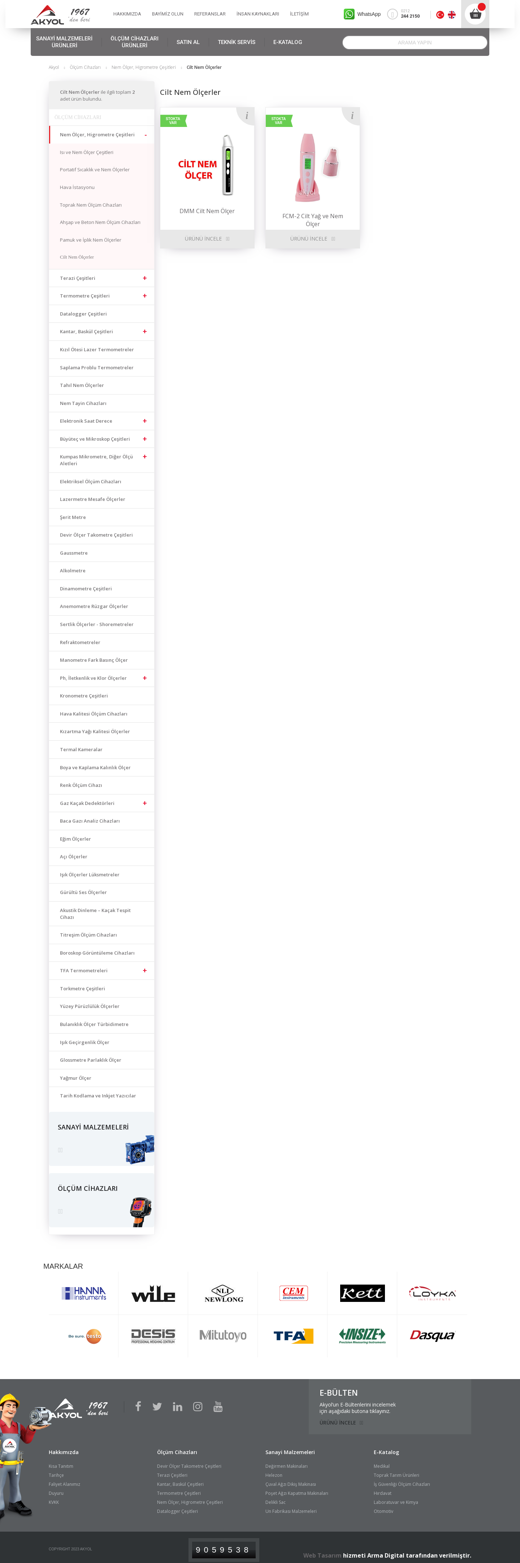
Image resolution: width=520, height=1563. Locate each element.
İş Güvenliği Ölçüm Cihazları (402, 1479)
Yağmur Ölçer (75, 1078)
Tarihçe (56, 1470)
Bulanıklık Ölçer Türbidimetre (94, 1024)
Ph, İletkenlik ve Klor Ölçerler (93, 678)
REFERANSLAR (210, 14)
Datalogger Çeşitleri (83, 314)
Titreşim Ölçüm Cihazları (88, 935)
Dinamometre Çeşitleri (86, 588)
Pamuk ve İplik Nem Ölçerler (90, 240)
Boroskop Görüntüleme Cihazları (97, 953)
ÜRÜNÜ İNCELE (203, 238)
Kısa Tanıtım (61, 1461)
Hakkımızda (64, 1447)
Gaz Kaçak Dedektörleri (87, 803)
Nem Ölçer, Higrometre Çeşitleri (144, 67)
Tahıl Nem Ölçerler (82, 385)
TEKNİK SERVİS (236, 42)
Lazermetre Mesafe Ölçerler (92, 499)
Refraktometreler (80, 642)
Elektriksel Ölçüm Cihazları (90, 481)
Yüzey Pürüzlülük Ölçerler (90, 1006)
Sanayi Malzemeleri (290, 1447)
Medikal (382, 1461)
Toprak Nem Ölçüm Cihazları (91, 205)
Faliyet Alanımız (64, 1479)
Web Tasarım (322, 1551)
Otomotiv (383, 1506)
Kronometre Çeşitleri (84, 695)
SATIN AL (188, 42)
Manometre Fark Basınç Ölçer (94, 660)
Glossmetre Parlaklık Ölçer (90, 1060)
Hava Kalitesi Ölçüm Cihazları (93, 713)
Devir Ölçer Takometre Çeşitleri (96, 535)
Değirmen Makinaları (286, 1461)
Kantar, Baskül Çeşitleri (86, 331)
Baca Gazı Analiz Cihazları (90, 821)
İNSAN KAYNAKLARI (258, 14)
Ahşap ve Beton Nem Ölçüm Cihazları (100, 222)
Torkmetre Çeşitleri (82, 988)
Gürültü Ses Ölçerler (83, 892)
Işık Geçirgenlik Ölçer (84, 1042)
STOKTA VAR (173, 121)
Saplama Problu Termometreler (97, 367)
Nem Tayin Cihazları (83, 403)
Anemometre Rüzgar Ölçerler (94, 606)
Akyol (54, 67)
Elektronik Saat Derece (86, 421)
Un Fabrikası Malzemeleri (291, 1506)
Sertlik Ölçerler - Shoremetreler (97, 624)
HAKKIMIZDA (127, 14)
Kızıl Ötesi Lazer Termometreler (97, 349)
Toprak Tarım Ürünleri (396, 1470)
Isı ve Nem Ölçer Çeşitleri (86, 152)
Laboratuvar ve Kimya (396, 1497)
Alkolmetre (73, 570)
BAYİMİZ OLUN (167, 14)
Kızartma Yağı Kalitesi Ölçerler (95, 731)
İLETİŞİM (299, 14)
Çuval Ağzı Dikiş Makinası (290, 1479)
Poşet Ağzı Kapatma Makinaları (296, 1488)
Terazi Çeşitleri (77, 278)
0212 (406, 14)
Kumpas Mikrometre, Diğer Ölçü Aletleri (96, 460)
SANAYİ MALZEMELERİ (64, 42)
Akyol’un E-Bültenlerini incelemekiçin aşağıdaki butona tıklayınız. (358, 1402)
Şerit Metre (73, 517)
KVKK (54, 1497)
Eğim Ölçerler (75, 839)
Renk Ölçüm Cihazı (81, 785)
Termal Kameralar (81, 749)
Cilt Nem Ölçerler (77, 257)
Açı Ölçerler (73, 856)
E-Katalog (386, 1447)
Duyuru (56, 1488)
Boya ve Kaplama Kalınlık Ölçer (95, 767)
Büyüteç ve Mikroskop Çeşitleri (95, 439)
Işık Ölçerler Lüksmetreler (90, 874)
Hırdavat (382, 1488)
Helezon (273, 1470)
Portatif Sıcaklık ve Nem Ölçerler (95, 169)
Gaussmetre (74, 553)
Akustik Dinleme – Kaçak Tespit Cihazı (95, 913)
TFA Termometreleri (84, 970)
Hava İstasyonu (77, 187)
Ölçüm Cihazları (85, 67)
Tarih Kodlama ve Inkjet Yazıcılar (98, 1095)
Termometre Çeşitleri (85, 295)
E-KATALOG (287, 42)
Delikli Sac (275, 1497)
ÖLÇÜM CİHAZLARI (134, 42)
